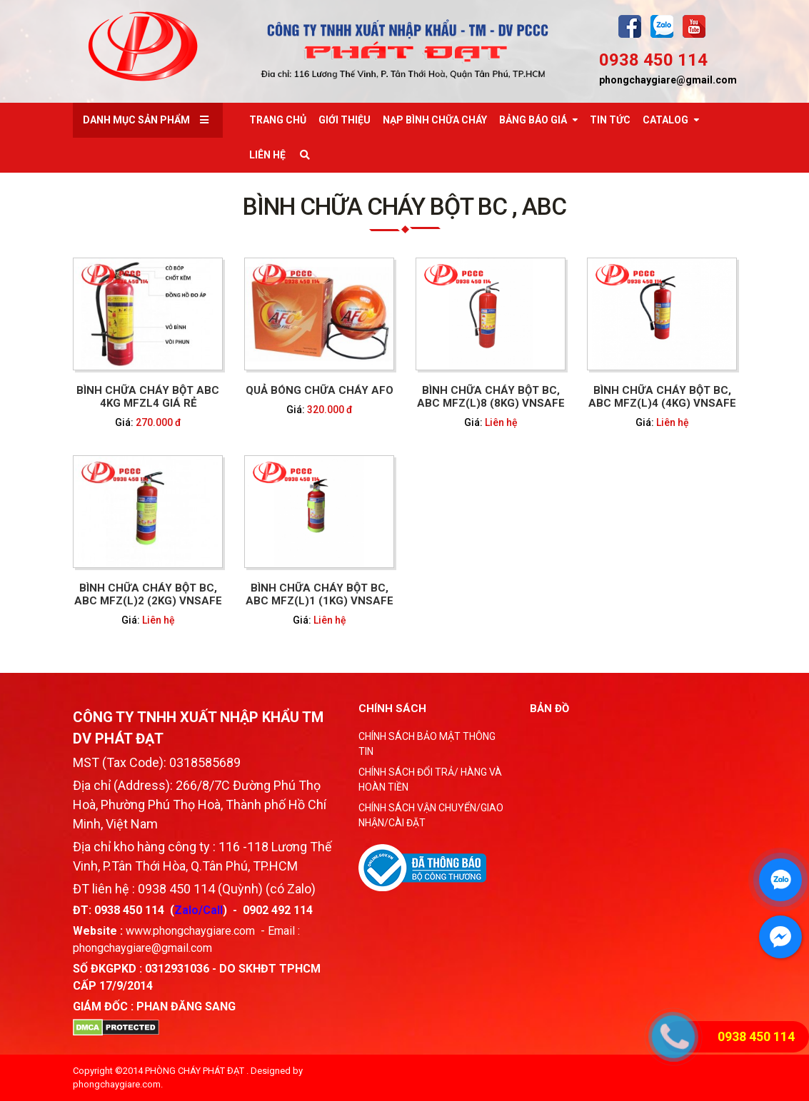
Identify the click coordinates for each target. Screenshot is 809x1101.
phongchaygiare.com (117, 1084)
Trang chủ (277, 120)
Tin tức (610, 120)
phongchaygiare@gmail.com (668, 80)
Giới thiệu (344, 120)
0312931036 (177, 968)
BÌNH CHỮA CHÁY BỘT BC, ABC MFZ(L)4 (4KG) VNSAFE (661, 397)
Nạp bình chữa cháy (435, 120)
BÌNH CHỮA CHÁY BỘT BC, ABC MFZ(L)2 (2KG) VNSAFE (147, 594)
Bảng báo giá (533, 120)
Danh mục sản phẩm (136, 120)
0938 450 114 (653, 60)
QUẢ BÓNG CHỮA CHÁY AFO (319, 390)
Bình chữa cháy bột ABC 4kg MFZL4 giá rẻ (147, 397)
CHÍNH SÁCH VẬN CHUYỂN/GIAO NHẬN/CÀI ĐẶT (430, 815)
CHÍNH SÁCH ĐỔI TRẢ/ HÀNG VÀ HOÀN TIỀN (430, 779)
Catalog (665, 120)
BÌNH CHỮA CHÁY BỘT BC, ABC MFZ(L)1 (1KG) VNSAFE (319, 594)
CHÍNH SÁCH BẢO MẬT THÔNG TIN (427, 744)
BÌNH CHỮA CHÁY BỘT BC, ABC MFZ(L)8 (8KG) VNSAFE (490, 397)
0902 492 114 (278, 910)
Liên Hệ (267, 155)
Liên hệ (500, 422)
